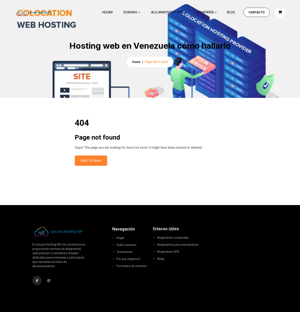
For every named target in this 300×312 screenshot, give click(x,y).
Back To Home (91, 161)
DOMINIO (130, 12)
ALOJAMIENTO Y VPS (167, 12)
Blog (231, 12)
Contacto (257, 12)
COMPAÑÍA (205, 12)
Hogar (107, 12)
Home (136, 62)
